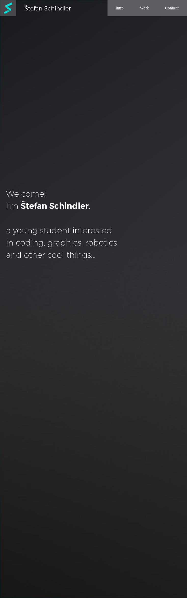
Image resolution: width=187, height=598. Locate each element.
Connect (172, 8)
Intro (120, 8)
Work (144, 8)
